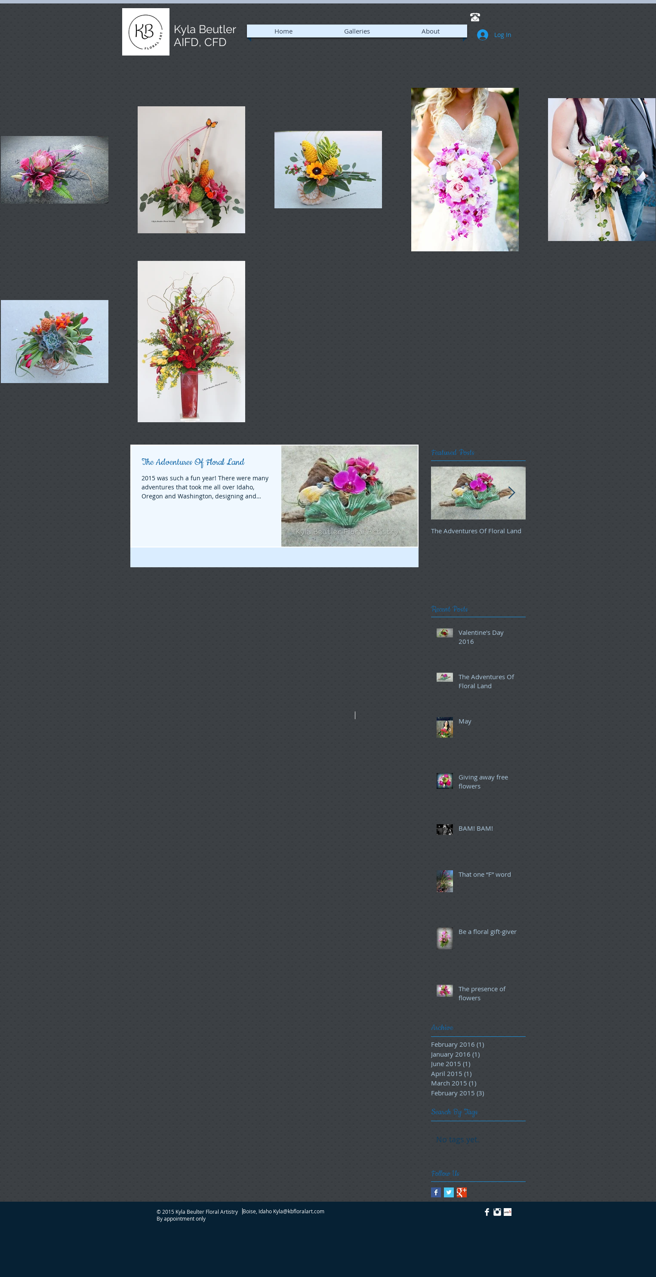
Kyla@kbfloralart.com (298, 1211)
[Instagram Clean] (497, 1212)
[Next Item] (512, 493)
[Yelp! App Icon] (507, 1212)
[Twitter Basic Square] (449, 1192)
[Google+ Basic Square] (462, 1192)
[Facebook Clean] (487, 1212)
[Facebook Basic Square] (436, 1192)
